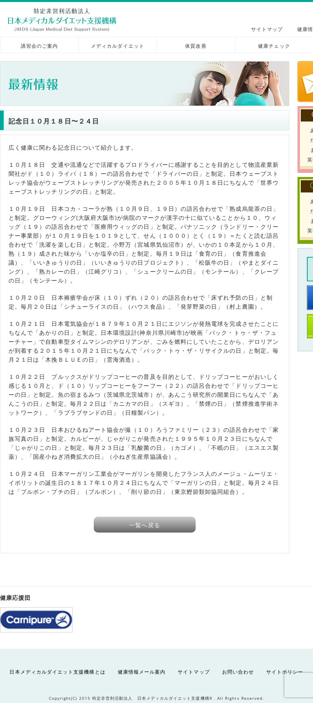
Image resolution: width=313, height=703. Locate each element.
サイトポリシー (284, 671)
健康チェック (274, 45)
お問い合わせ (238, 671)
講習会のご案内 (39, 45)
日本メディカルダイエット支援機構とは (57, 671)
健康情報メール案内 (142, 671)
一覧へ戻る (144, 525)
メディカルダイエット (117, 45)
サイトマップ (267, 29)
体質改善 (195, 45)
